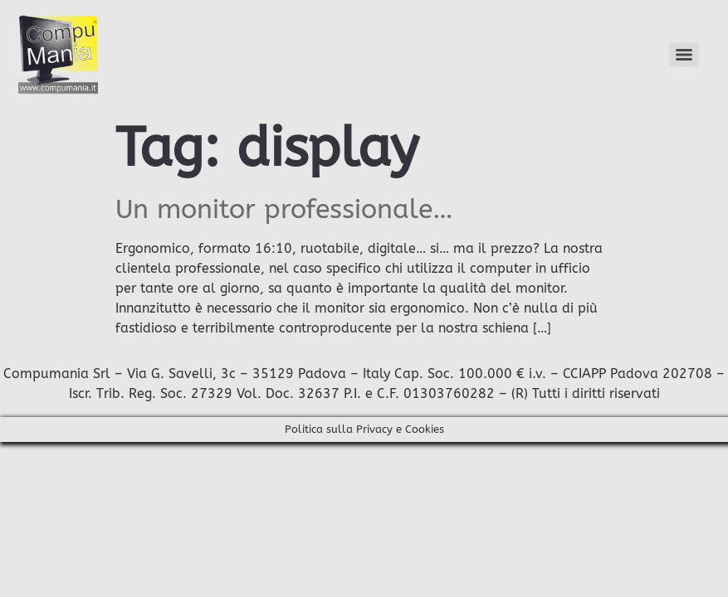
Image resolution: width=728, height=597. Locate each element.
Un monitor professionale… (284, 209)
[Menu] (684, 54)
